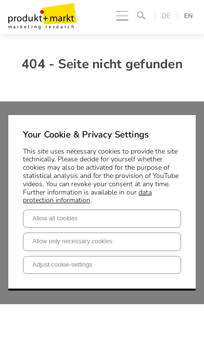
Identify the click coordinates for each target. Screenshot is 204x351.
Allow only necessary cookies (73, 241)
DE (166, 16)
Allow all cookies (55, 218)
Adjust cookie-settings (63, 264)
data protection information (87, 196)
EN (188, 16)
